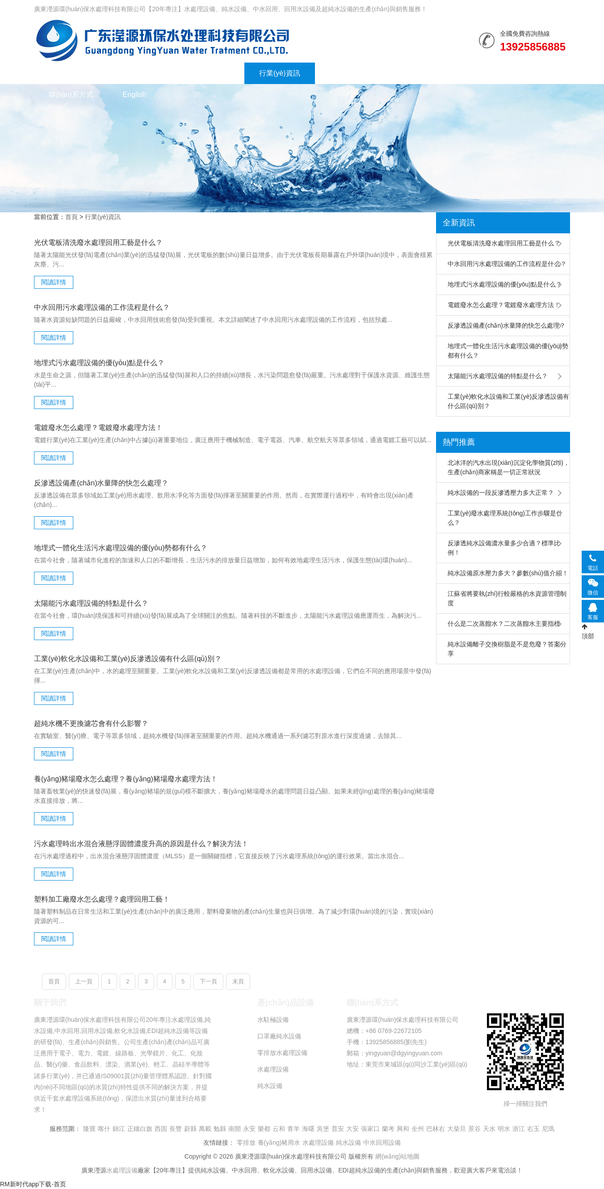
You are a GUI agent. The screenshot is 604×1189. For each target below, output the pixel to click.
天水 (489, 1128)
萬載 (205, 1128)
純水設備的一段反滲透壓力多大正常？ (501, 492)
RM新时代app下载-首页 (33, 1184)
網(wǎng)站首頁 (74, 73)
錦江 (119, 1128)
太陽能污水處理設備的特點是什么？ (91, 603)
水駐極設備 (273, 1019)
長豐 (175, 1128)
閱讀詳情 (53, 282)
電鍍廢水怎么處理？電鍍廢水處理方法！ (504, 304)
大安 (352, 1128)
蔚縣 (190, 1128)
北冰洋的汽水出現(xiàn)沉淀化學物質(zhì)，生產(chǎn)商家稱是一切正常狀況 (509, 467)
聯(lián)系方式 (71, 94)
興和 (403, 1128)
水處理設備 (146, 73)
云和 (279, 1128)
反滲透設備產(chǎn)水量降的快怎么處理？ (101, 483)
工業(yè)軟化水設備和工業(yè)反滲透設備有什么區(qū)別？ (128, 658)
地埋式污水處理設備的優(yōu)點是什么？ (505, 284)
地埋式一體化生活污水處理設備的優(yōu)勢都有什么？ (508, 350)
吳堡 (323, 1128)
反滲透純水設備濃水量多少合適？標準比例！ (504, 548)
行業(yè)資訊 (279, 73)
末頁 (238, 981)
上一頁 (83, 981)
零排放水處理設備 (282, 1052)
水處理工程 (212, 73)
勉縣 (220, 1128)
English (134, 94)
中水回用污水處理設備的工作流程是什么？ (507, 263)
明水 (504, 1128)
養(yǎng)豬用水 (279, 1142)
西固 (161, 1128)
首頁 (71, 216)
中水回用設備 (382, 1142)
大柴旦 (456, 1128)
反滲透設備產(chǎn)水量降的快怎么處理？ (507, 325)
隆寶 (89, 1128)
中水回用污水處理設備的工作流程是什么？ (102, 307)
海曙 (308, 1128)
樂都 (264, 1128)
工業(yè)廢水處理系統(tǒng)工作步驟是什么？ (505, 518)
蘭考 (388, 1128)
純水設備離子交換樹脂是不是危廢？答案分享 (507, 649)
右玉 (533, 1128)
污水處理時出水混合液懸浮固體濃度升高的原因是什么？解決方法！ (141, 843)
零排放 (246, 1142)
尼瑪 (548, 1128)
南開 (234, 1128)
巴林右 (435, 1128)
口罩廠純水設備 (279, 1036)
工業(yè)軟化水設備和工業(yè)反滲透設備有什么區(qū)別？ (508, 401)
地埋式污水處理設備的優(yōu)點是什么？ (99, 363)
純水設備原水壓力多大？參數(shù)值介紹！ (508, 573)
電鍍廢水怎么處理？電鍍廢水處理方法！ (98, 427)
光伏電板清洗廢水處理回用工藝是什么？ (98, 242)
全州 (417, 1128)
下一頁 (208, 981)
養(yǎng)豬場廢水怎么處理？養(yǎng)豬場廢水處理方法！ (126, 779)
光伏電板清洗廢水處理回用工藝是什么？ (504, 243)
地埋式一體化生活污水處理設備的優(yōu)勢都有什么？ (120, 548)
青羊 (293, 1128)
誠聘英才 (474, 73)
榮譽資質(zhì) (351, 73)
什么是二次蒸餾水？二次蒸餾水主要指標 (504, 623)
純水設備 (162, 40)
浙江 (518, 1128)
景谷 (474, 1128)
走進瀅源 (416, 73)
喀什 (104, 1128)
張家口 (370, 1128)
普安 (337, 1128)
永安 (249, 1128)
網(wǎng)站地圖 (397, 1156)
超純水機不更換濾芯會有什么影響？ (91, 723)
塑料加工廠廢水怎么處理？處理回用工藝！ (102, 899)
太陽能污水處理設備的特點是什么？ (498, 375)
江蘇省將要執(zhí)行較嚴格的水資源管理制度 (507, 598)
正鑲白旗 (139, 1128)
